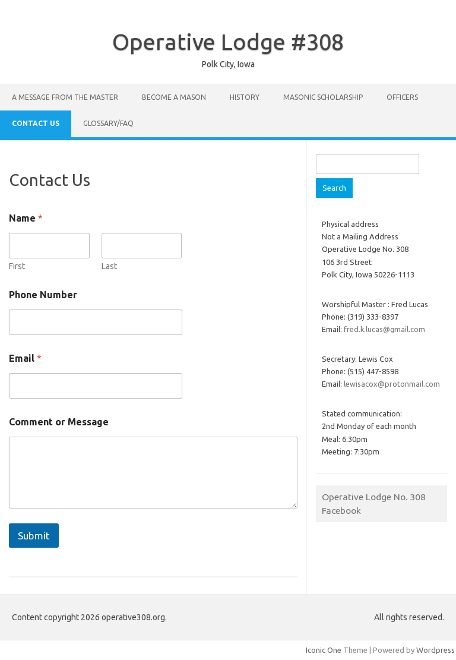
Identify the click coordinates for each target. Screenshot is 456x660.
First (17, 266)
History (244, 97)
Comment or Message (59, 421)
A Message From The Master (65, 97)
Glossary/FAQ (108, 123)
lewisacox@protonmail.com (392, 384)
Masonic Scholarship (323, 97)
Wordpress (435, 650)
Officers (402, 97)
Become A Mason (174, 97)
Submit (34, 535)
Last (109, 266)
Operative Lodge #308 (228, 41)
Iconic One (323, 650)
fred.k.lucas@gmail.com (384, 329)
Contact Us (35, 123)
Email (25, 358)
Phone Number (43, 294)
